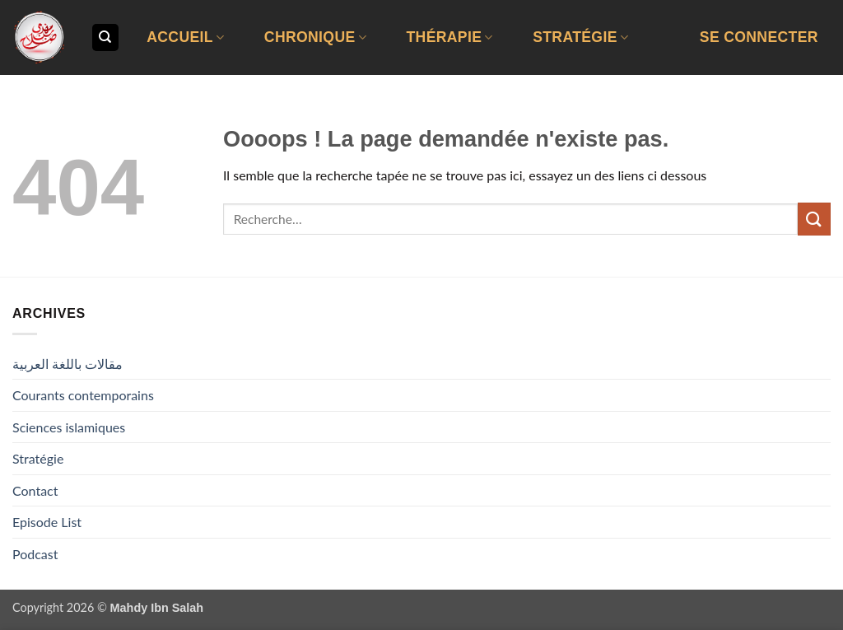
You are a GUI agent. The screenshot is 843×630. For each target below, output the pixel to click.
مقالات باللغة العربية (67, 363)
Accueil (185, 37)
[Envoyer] (814, 219)
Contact (35, 490)
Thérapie (449, 37)
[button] (759, 37)
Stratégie (580, 37)
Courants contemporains (83, 395)
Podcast (35, 554)
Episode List (47, 522)
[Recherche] (105, 37)
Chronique (315, 37)
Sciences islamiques (68, 427)
